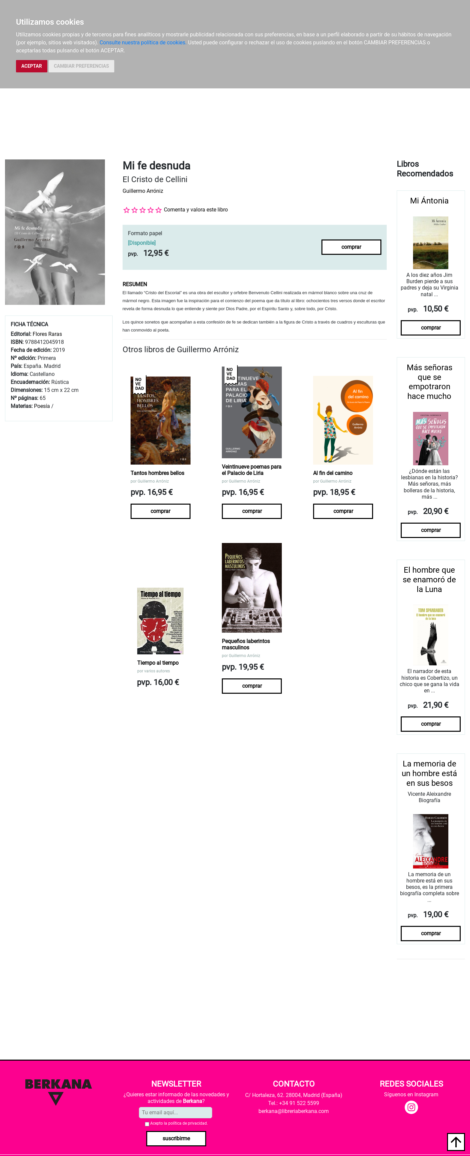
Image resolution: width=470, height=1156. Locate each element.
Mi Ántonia (429, 200)
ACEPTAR (31, 66)
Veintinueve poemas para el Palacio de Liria (251, 470)
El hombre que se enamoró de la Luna (429, 579)
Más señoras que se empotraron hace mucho (429, 382)
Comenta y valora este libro (196, 209)
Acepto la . (179, 1123)
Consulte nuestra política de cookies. (143, 42)
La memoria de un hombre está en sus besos (429, 773)
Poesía (42, 406)
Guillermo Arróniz (143, 191)
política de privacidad (187, 1123)
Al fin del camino (332, 473)
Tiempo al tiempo (158, 663)
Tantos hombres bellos (157, 473)
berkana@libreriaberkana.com (293, 1111)
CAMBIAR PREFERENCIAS (81, 66)
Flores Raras (47, 334)
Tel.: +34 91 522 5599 (293, 1103)
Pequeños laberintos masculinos (246, 644)
